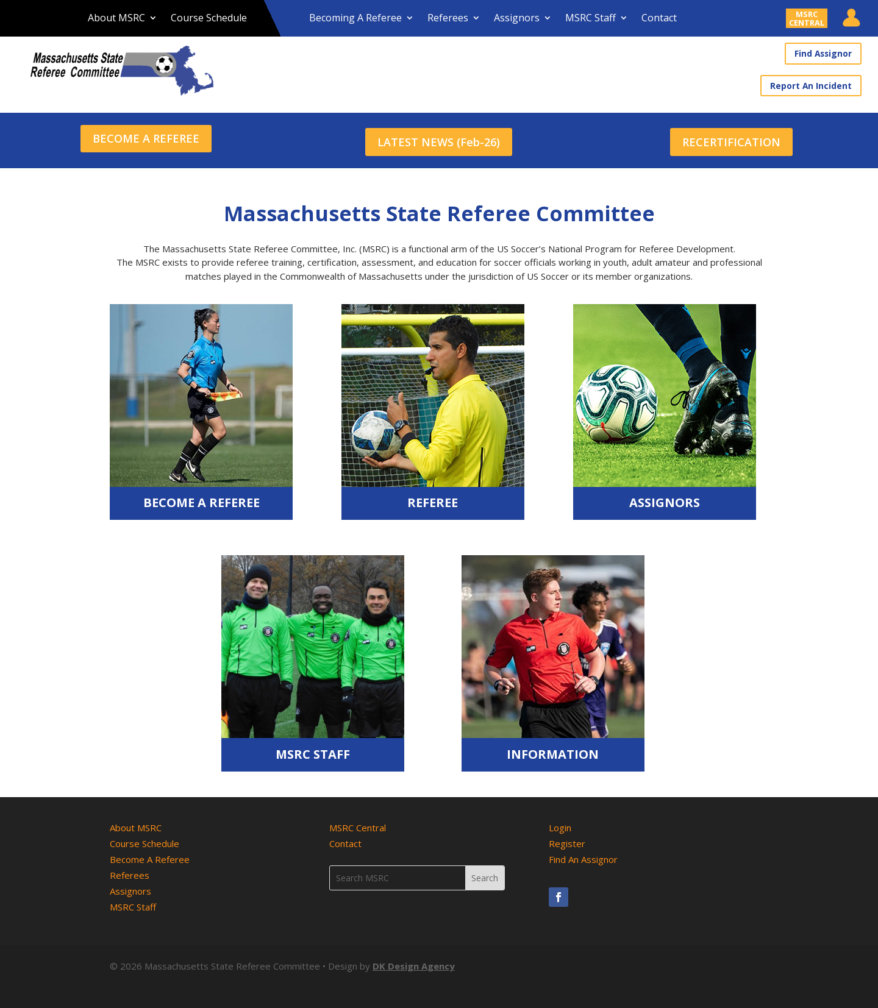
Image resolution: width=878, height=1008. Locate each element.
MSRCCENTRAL (806, 18)
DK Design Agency (414, 961)
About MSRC (116, 18)
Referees (447, 18)
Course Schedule (209, 18)
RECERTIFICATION (731, 136)
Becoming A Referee (355, 18)
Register (567, 838)
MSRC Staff (590, 18)
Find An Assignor (583, 854)
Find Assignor (824, 53)
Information (553, 748)
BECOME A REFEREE (146, 136)
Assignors (517, 18)
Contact (659, 18)
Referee (432, 497)
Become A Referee (201, 497)
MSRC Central (357, 823)
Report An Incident (813, 84)
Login (560, 823)
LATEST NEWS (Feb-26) (438, 136)
